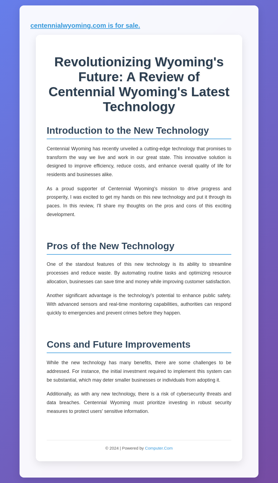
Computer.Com (159, 448)
